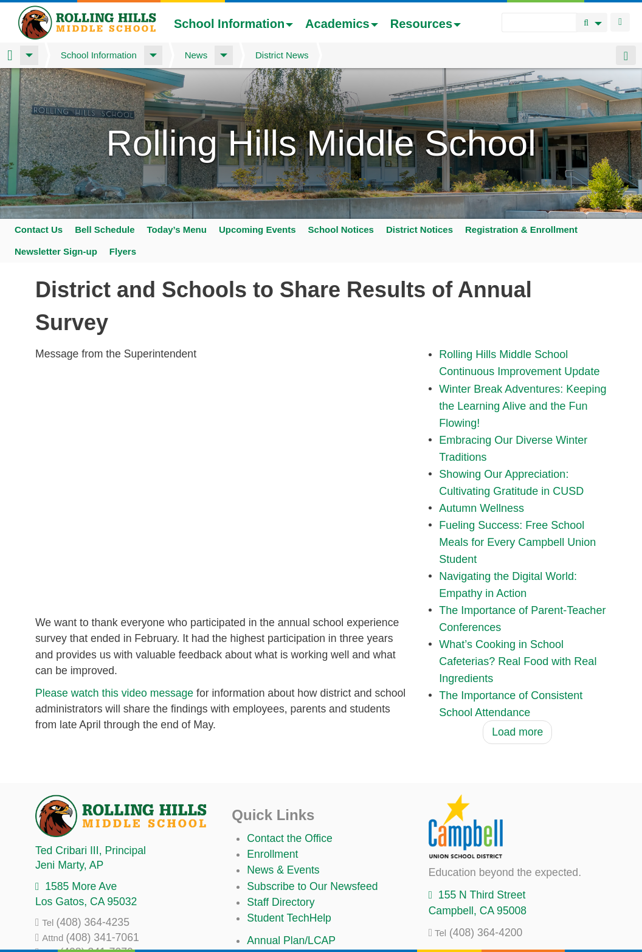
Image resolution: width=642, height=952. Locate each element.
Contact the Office (290, 838)
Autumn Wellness (481, 508)
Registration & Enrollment (521, 229)
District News (282, 55)
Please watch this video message (115, 693)
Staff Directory (280, 902)
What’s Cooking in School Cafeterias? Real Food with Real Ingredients (517, 661)
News (196, 55)
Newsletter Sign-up (56, 251)
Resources (425, 23)
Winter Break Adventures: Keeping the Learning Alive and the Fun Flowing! (522, 406)
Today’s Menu (177, 229)
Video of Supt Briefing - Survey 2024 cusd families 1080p (222, 488)
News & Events (283, 870)
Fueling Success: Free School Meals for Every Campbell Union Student (517, 542)
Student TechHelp (289, 918)
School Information (233, 23)
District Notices (419, 229)
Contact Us (39, 229)
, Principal (90, 850)
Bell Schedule (104, 229)
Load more (517, 732)
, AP (69, 865)
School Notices (341, 229)
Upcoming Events (257, 229)
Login (620, 22)
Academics (341, 23)
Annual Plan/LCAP (291, 940)
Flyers (122, 251)
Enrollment (272, 854)
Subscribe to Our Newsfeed (312, 886)
